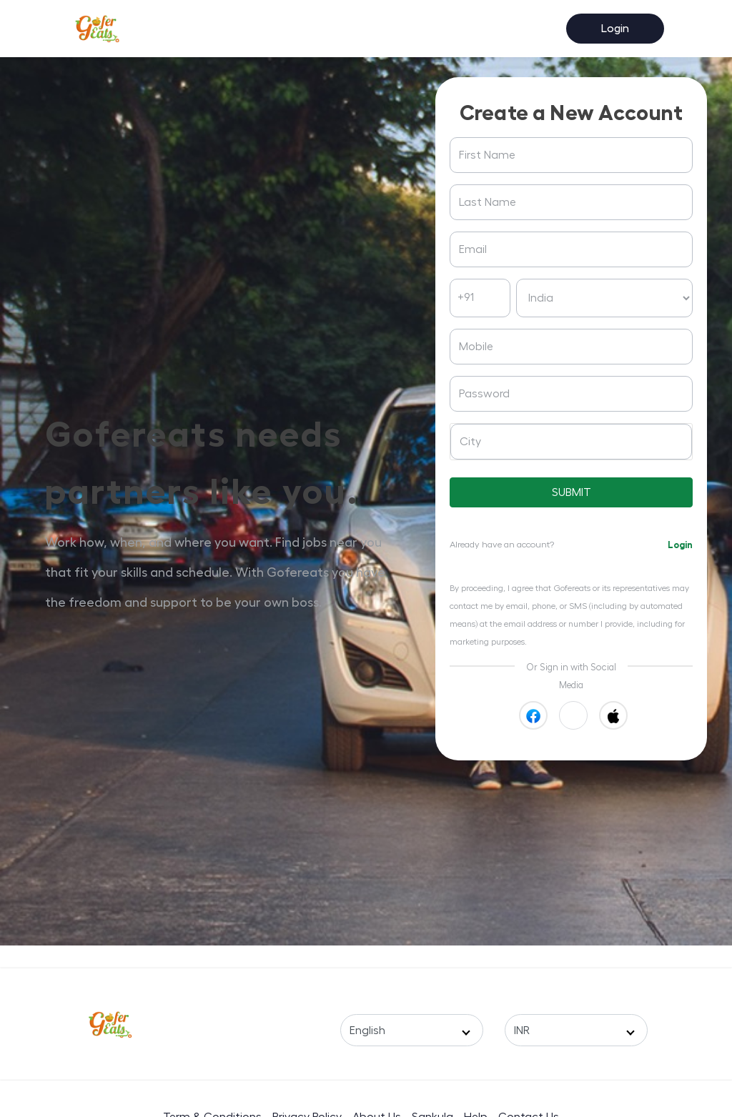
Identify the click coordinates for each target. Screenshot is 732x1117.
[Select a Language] (411, 1030)
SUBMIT (571, 492)
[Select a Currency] (576, 1030)
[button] (573, 715)
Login (615, 28)
